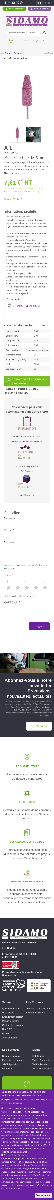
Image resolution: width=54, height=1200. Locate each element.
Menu (50, 53)
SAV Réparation (27, 495)
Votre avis (9, 542)
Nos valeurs (8, 1012)
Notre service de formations (27, 436)
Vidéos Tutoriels (40, 1064)
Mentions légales (10, 1021)
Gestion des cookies (12, 1025)
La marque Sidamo (35, 1012)
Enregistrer (39, 626)
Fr (39, 3)
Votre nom (9, 518)
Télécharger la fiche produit (26, 305)
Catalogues (38, 1056)
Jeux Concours (9, 1038)
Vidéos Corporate (41, 1060)
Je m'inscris (39, 726)
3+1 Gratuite (27, 471)
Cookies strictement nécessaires (19, 1108)
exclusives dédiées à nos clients (27, 441)
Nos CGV (7, 1029)
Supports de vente (11, 1056)
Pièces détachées (16, 8)
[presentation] (25, 611)
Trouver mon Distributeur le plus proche (29, 381)
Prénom (8, 530)
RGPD (5, 1033)
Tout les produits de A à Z (39, 1008)
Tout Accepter (43, 1195)
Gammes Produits (13, 53)
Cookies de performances (16, 1155)
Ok (44, 32)
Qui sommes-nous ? (12, 1008)
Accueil (7, 58)
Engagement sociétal (12, 1017)
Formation (7, 1068)
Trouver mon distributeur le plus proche (30, 41)
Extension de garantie (27, 466)
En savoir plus (16, 1103)
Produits (41, 8)
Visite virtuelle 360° (42, 1068)
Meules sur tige (20, 58)
